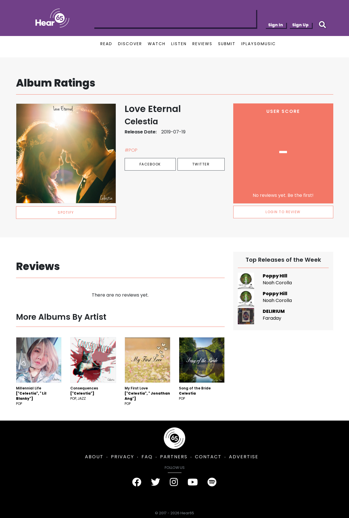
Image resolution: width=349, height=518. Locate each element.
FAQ (147, 456)
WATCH (156, 44)
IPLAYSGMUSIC (258, 44)
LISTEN (179, 44)
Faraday (272, 318)
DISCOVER (130, 44)
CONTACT (208, 456)
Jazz (81, 398)
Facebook (150, 164)
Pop (19, 403)
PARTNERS (174, 456)
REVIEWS (202, 44)
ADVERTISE (243, 456)
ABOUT (94, 456)
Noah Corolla (277, 282)
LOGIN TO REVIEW (283, 211)
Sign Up (300, 25)
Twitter (201, 164)
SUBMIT (227, 44)
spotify (66, 212)
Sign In (275, 25)
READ (106, 44)
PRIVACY (122, 456)
